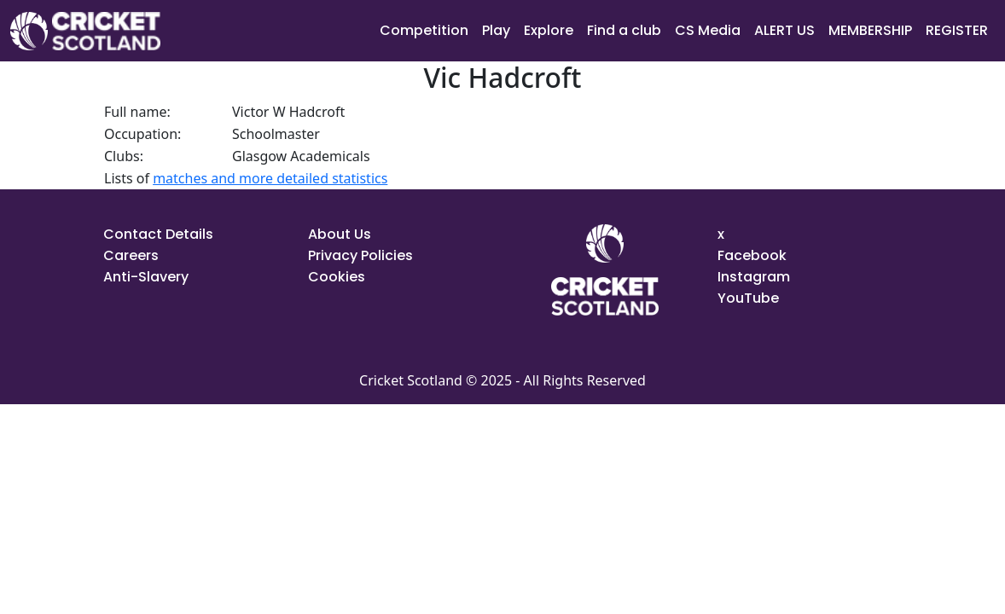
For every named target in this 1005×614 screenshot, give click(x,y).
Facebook (752, 255)
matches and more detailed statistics (270, 178)
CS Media (708, 30)
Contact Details (158, 234)
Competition (424, 30)
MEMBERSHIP (870, 30)
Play (496, 30)
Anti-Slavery (146, 277)
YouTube (748, 298)
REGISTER (957, 30)
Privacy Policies (360, 255)
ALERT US (784, 30)
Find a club (624, 30)
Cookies (336, 277)
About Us (339, 234)
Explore (548, 30)
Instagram (753, 277)
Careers (131, 255)
